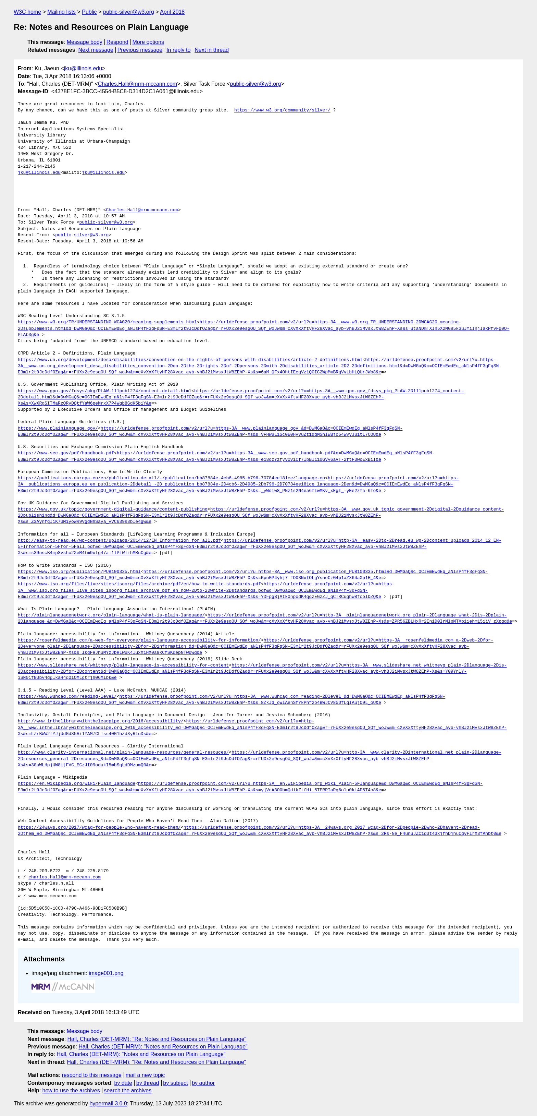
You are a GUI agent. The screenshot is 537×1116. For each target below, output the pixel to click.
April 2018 (172, 12)
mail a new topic (145, 1075)
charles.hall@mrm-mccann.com (64, 877)
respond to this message (91, 1075)
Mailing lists (61, 12)
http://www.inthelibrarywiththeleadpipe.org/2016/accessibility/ (101, 721)
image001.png (106, 973)
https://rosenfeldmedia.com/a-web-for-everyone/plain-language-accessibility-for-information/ (139, 640)
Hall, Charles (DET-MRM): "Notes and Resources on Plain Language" (162, 1046)
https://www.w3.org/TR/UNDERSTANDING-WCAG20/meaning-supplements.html (107, 322)
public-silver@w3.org (128, 12)
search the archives (128, 1090)
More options (148, 42)
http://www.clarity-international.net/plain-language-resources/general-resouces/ (123, 752)
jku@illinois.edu (83, 68)
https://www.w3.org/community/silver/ (282, 110)
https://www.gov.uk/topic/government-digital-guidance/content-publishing (113, 509)
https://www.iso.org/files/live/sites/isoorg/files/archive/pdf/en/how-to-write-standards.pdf (139, 584)
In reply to (178, 50)
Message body (84, 42)
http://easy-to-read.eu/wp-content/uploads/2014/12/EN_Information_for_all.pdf (119, 541)
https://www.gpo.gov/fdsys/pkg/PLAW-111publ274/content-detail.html (104, 391)
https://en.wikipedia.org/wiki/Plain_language (76, 784)
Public (89, 12)
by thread (147, 1083)
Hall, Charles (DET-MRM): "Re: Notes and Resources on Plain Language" (157, 1039)
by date (123, 1083)
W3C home (27, 12)
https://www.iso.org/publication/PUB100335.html (79, 572)
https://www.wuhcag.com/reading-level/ (67, 697)
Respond (117, 42)
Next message (95, 50)
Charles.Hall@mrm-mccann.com (137, 84)
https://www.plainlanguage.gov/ (58, 428)
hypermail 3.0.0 (108, 1103)
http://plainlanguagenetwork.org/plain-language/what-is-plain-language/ (111, 615)
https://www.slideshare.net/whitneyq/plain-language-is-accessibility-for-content (123, 665)
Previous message (140, 50)
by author (203, 1083)
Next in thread (212, 50)
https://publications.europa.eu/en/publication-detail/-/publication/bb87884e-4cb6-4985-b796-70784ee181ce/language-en (171, 478)
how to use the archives (71, 1090)
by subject (175, 1083)
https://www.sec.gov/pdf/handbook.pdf (66, 453)
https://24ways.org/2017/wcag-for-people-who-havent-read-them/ (99, 828)
